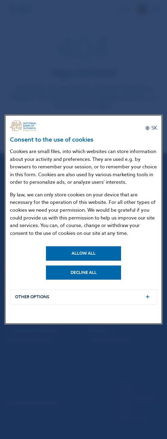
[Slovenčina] (151, 128)
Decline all (84, 272)
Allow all (83, 253)
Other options (32, 297)
